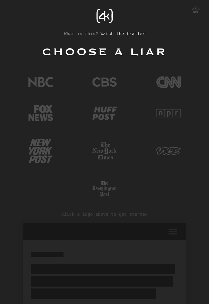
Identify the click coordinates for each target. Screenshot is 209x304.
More (196, 10)
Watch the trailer (123, 35)
